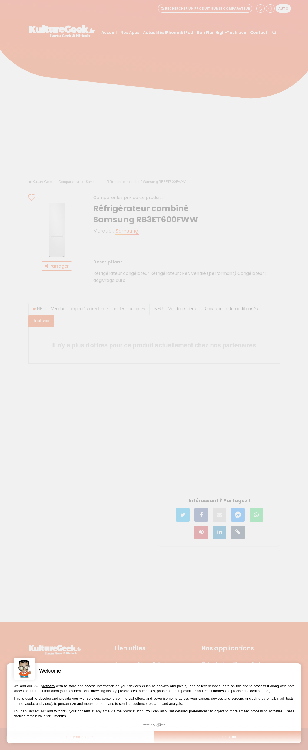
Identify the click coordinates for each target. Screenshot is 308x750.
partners (48, 686)
